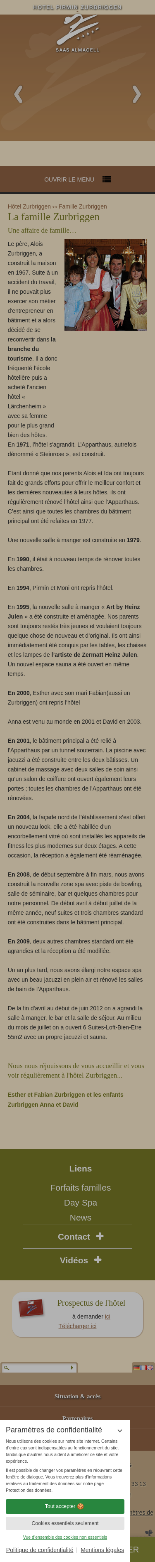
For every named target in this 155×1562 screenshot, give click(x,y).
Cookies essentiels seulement (64, 1523)
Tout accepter (65, 1506)
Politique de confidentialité (40, 1550)
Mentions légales (102, 1550)
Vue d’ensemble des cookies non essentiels (65, 1537)
